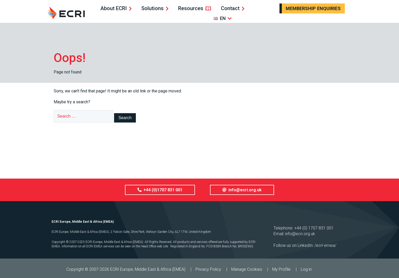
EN (223, 18)
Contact (230, 8)
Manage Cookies (246, 269)
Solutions (152, 8)
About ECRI (113, 8)
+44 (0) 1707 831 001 (314, 228)
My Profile (281, 269)
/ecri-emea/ (325, 245)
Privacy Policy (208, 269)
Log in (306, 269)
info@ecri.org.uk (300, 233)
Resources (190, 8)
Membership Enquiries (313, 8)
